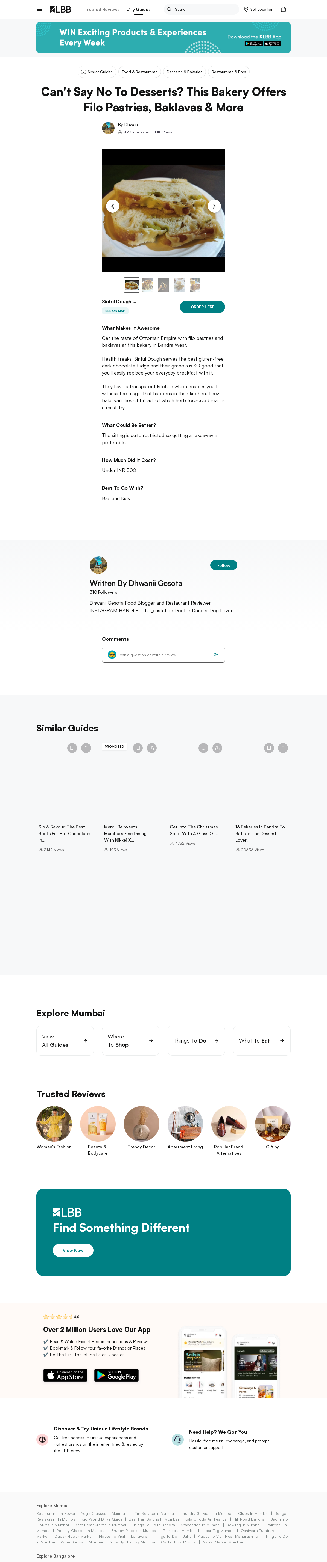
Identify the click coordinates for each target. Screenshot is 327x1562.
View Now (73, 1257)
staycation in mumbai (200, 1531)
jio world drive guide (102, 1526)
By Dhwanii (128, 124)
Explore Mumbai (53, 1512)
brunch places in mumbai (134, 1537)
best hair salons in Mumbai (154, 1526)
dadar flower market (74, 1543)
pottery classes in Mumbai (80, 1537)
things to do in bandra (153, 1531)
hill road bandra (248, 1526)
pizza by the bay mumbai (132, 1548)
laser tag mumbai (218, 1537)
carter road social (179, 1548)
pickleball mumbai (179, 1537)
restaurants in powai (55, 1520)
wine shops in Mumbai (82, 1548)
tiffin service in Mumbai (153, 1520)
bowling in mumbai (243, 1531)
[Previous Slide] (112, 206)
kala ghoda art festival (206, 1526)
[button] (259, 9)
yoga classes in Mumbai (103, 1520)
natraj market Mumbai (223, 1548)
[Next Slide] (214, 206)
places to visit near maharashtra (227, 1543)
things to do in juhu (172, 1543)
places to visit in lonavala (123, 1543)
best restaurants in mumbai (100, 1531)
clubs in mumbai (253, 1520)
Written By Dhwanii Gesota (136, 590)
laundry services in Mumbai (206, 1520)
